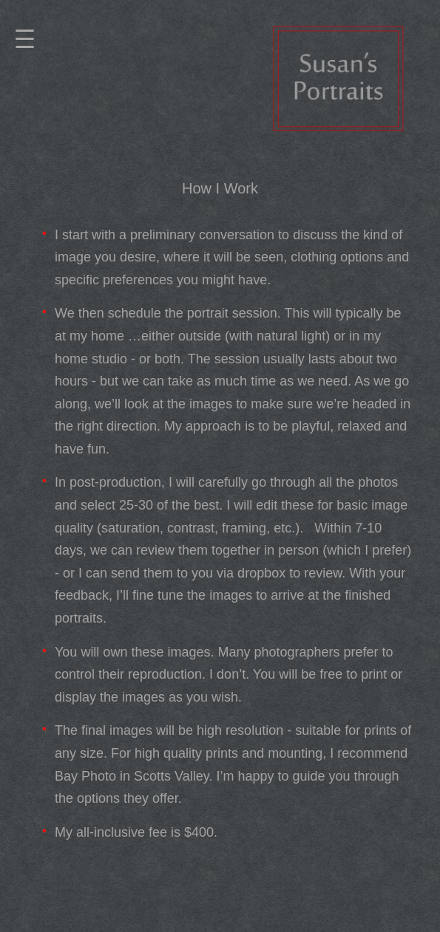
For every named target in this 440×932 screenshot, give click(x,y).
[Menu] (24, 39)
